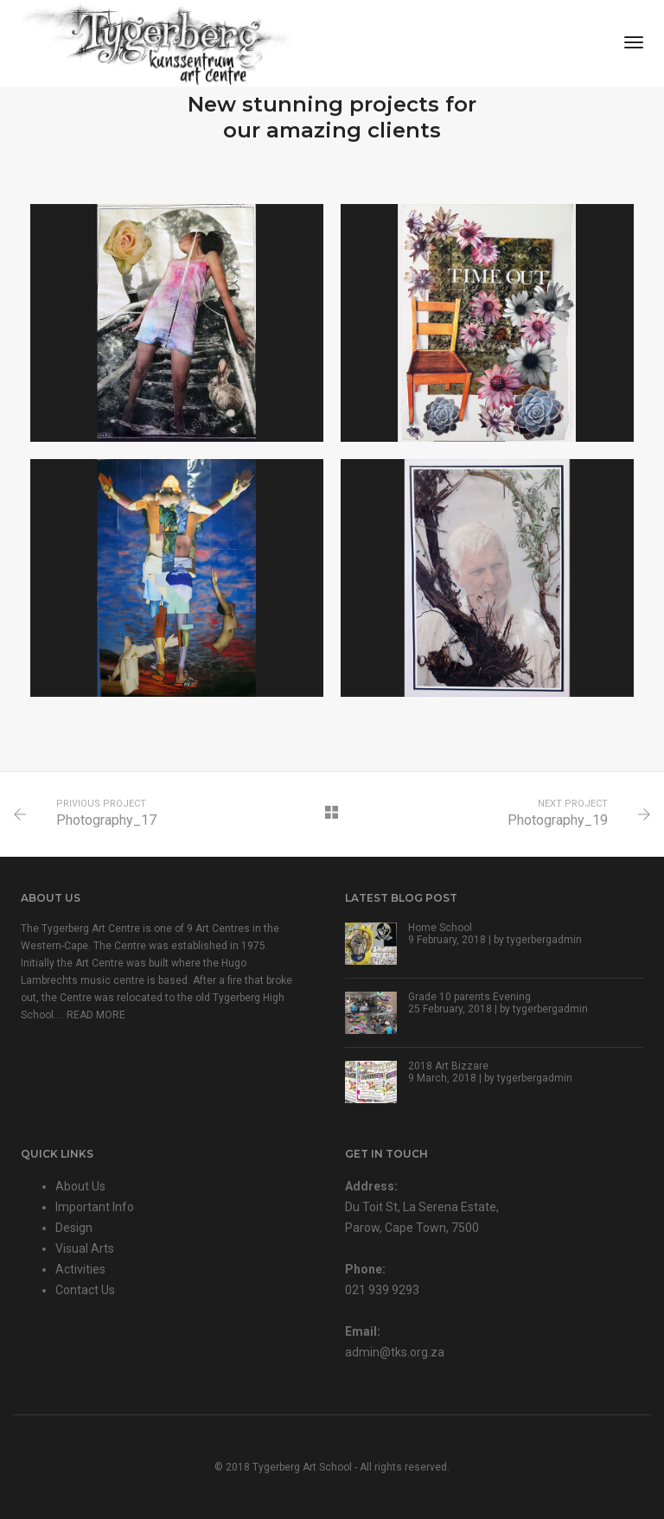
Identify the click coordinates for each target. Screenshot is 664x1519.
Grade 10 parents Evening (469, 997)
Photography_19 (558, 820)
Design (74, 1228)
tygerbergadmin (544, 940)
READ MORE (96, 1015)
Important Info (94, 1207)
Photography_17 (106, 820)
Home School (440, 928)
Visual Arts (84, 1248)
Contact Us (85, 1290)
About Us (80, 1186)
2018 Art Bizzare (448, 1066)
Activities (80, 1269)
